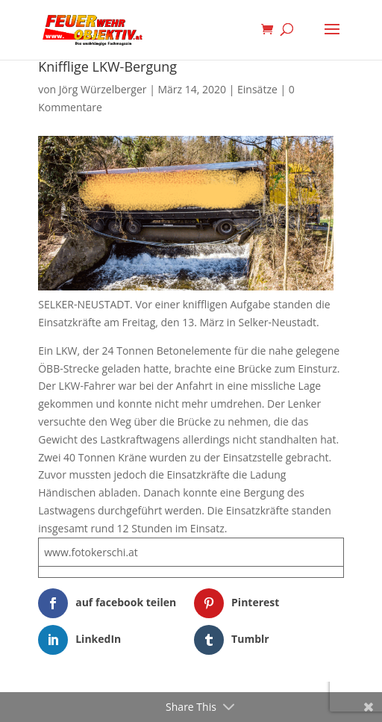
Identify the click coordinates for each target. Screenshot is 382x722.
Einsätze (257, 89)
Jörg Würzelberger (103, 89)
